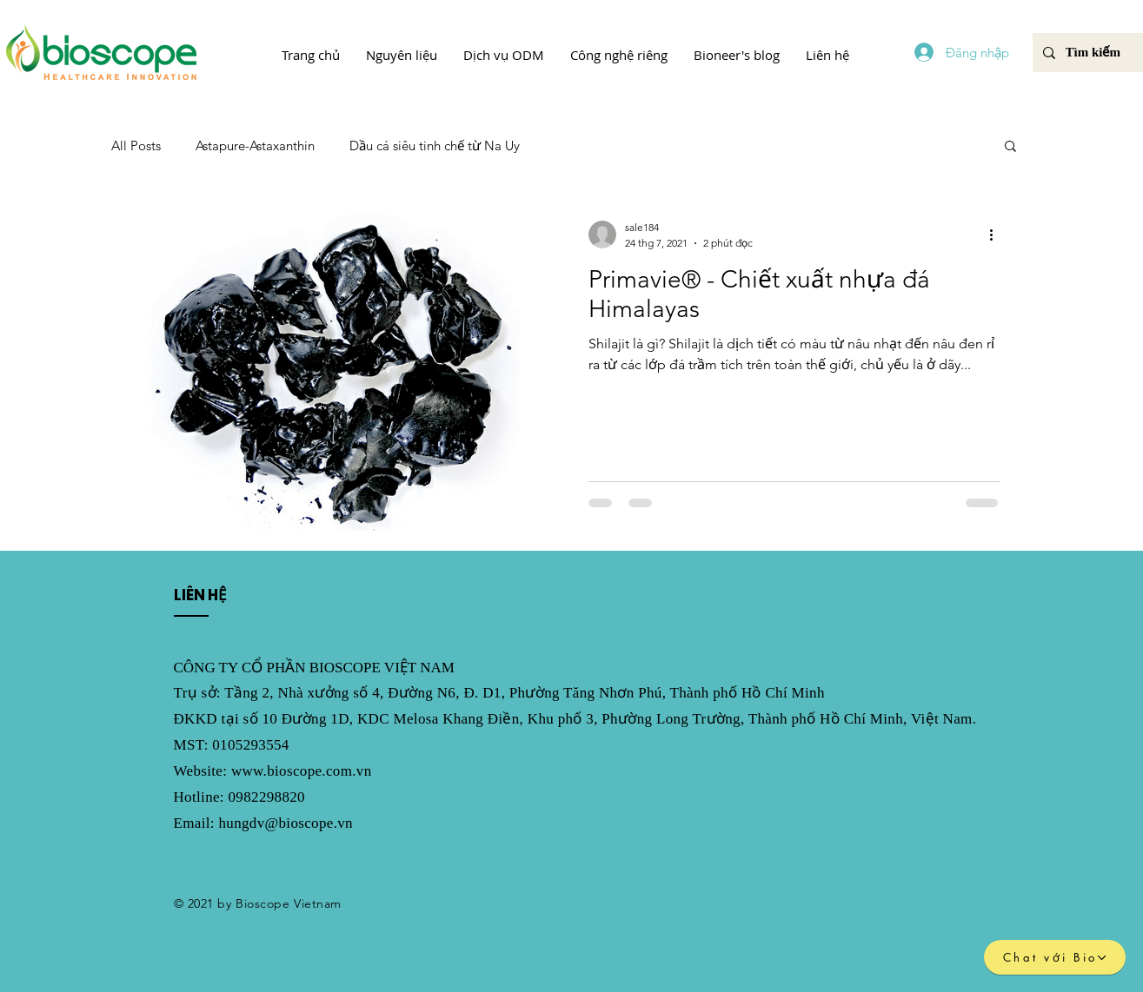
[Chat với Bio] (1055, 957)
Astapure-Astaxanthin (255, 145)
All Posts (136, 145)
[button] (401, 54)
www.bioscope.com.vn (301, 771)
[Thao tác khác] (997, 234)
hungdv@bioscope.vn (285, 823)
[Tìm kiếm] (1094, 52)
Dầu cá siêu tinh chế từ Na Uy (434, 145)
